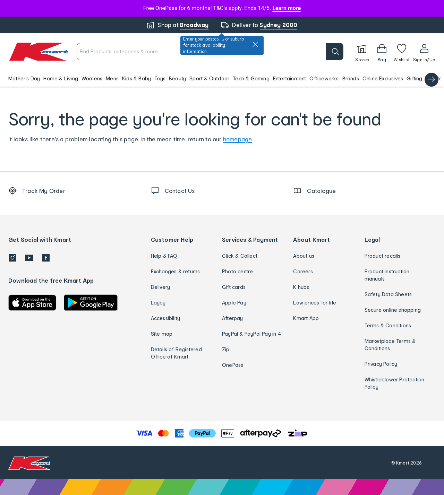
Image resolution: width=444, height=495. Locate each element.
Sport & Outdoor (209, 78)
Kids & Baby (136, 78)
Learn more (286, 8)
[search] (334, 51)
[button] (222, 78)
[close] (255, 44)
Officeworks (324, 78)
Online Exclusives (382, 78)
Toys (159, 78)
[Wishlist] (402, 51)
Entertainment (289, 78)
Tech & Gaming (251, 78)
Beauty (177, 78)
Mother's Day (24, 78)
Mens (112, 78)
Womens (92, 78)
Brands (350, 78)
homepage (237, 139)
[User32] (424, 51)
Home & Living (60, 78)
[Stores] (362, 51)
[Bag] (382, 51)
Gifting (414, 78)
